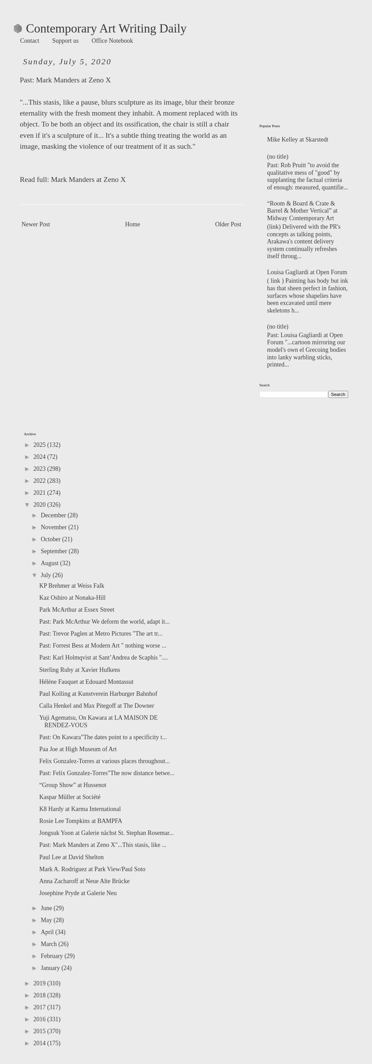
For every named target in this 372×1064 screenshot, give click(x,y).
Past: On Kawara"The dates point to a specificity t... (103, 737)
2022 (40, 480)
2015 (40, 1031)
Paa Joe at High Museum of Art (78, 749)
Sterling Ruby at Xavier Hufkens (79, 669)
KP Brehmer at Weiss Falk (71, 585)
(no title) (277, 156)
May (47, 920)
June (47, 908)
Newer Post (36, 224)
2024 (40, 456)
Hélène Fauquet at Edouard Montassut (86, 681)
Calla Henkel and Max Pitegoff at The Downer (96, 705)
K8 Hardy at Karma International (80, 809)
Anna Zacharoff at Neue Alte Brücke (84, 881)
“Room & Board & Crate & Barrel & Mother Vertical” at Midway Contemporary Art (302, 211)
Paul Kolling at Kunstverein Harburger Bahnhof (98, 693)
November (54, 527)
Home (132, 224)
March (49, 944)
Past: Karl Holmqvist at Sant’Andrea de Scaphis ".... (103, 657)
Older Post (228, 224)
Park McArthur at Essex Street (76, 609)
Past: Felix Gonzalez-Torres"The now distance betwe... (106, 773)
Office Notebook (112, 40)
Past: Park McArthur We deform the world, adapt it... (104, 621)
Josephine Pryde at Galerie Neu (78, 893)
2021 (40, 492)
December (54, 515)
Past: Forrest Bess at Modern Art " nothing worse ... (102, 645)
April (48, 932)
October (51, 539)
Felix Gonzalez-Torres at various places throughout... (104, 761)
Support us (65, 40)
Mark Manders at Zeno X (73, 80)
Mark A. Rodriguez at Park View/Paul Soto (92, 869)
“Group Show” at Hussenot (72, 785)
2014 (40, 1043)
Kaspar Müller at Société (69, 797)
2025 (40, 444)
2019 (40, 983)
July (47, 575)
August (50, 563)
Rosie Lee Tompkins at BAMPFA (80, 820)
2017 (40, 1007)
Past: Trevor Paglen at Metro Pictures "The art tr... (100, 633)
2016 (40, 1019)
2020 (40, 504)
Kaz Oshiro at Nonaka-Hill (72, 597)
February (52, 956)
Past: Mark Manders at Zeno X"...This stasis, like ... (103, 844)
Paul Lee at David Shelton (71, 857)
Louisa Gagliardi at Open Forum (307, 272)
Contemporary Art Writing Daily (100, 28)
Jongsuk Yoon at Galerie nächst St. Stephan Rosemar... (106, 832)
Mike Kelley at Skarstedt (297, 139)
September (54, 551)
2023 (40, 468)
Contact (29, 40)
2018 (40, 995)
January (51, 968)
